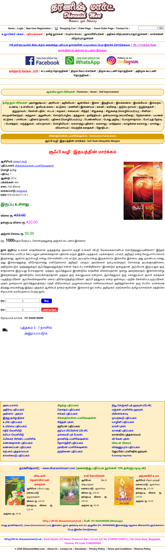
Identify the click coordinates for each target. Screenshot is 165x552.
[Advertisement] (82, 369)
